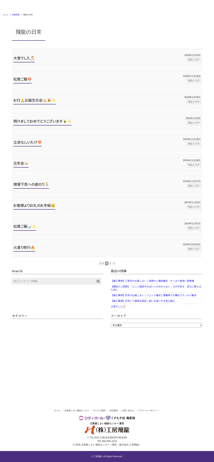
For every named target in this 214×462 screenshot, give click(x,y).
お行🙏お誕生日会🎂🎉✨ (34, 101)
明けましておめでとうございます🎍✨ (42, 122)
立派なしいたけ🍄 (27, 143)
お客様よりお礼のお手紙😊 (34, 206)
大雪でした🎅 (24, 59)
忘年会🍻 (21, 164)
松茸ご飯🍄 (22, 80)
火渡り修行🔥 (24, 248)
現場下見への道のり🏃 (31, 185)
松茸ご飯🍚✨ (24, 227)
